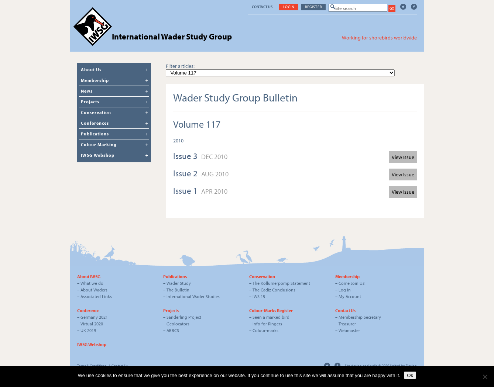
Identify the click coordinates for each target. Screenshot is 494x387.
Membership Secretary (360, 317)
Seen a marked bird (271, 317)
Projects (90, 101)
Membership (95, 80)
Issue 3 (186, 156)
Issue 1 (186, 190)
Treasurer (347, 323)
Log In (345, 290)
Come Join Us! (352, 283)
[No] (484, 376)
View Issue (403, 157)
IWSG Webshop (97, 155)
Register (313, 6)
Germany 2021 (94, 317)
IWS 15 (259, 296)
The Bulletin (178, 290)
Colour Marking (99, 144)
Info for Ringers (267, 323)
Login (289, 6)
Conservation (96, 112)
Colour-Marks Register (271, 310)
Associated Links (96, 296)
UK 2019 (88, 330)
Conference (88, 310)
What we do (91, 283)
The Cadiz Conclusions (274, 290)
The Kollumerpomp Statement (281, 283)
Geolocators (178, 323)
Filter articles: (180, 66)
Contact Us (262, 6)
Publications (95, 134)
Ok (410, 375)
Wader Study (179, 283)
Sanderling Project (184, 317)
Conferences (95, 123)
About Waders (93, 290)
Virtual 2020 (91, 323)
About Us (91, 69)
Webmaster (349, 330)
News (87, 91)
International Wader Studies (193, 296)
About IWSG (88, 276)
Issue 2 (186, 173)
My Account (350, 296)
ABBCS (173, 330)
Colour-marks (265, 330)
